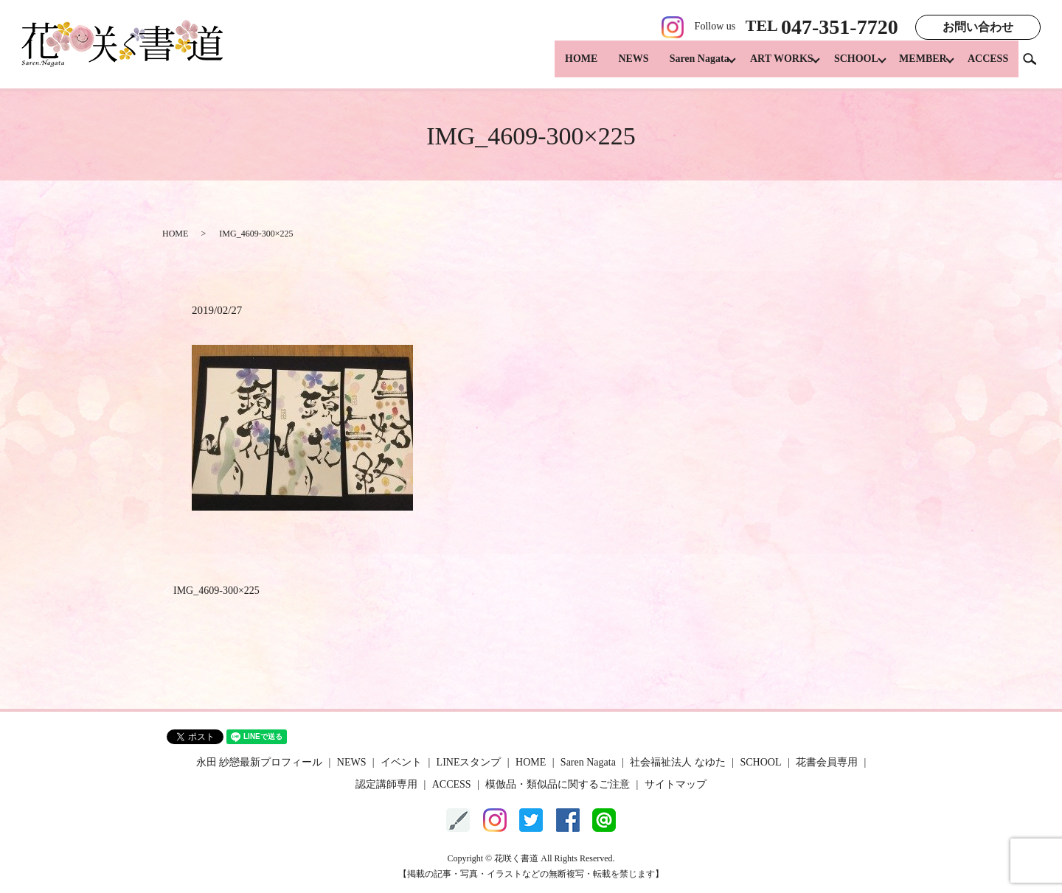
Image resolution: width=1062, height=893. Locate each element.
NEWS (613, 66)
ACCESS (988, 66)
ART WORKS (767, 66)
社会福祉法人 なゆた (678, 762)
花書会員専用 (827, 762)
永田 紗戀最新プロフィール (259, 762)
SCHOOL (846, 66)
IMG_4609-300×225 (216, 590)
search (1035, 65)
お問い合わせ (978, 27)
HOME (561, 66)
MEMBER (918, 66)
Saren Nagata (679, 66)
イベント (401, 762)
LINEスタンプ (469, 762)
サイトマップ (676, 784)
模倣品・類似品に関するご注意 (557, 784)
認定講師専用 (386, 784)
